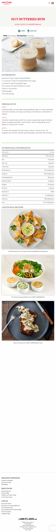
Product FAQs (5, 493)
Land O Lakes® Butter (23, 78)
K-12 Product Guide (6, 497)
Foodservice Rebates (7, 480)
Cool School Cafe (6, 482)
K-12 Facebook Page (7, 507)
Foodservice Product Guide (8, 495)
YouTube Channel (6, 511)
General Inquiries (6, 491)
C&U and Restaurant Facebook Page (11, 509)
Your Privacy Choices (28, 528)
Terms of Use (28, 529)
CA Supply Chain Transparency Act (28, 526)
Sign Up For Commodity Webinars (10, 505)
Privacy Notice (28, 523)
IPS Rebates (4, 484)
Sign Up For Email (6, 503)
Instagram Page (5, 513)
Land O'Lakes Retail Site (28, 525)
